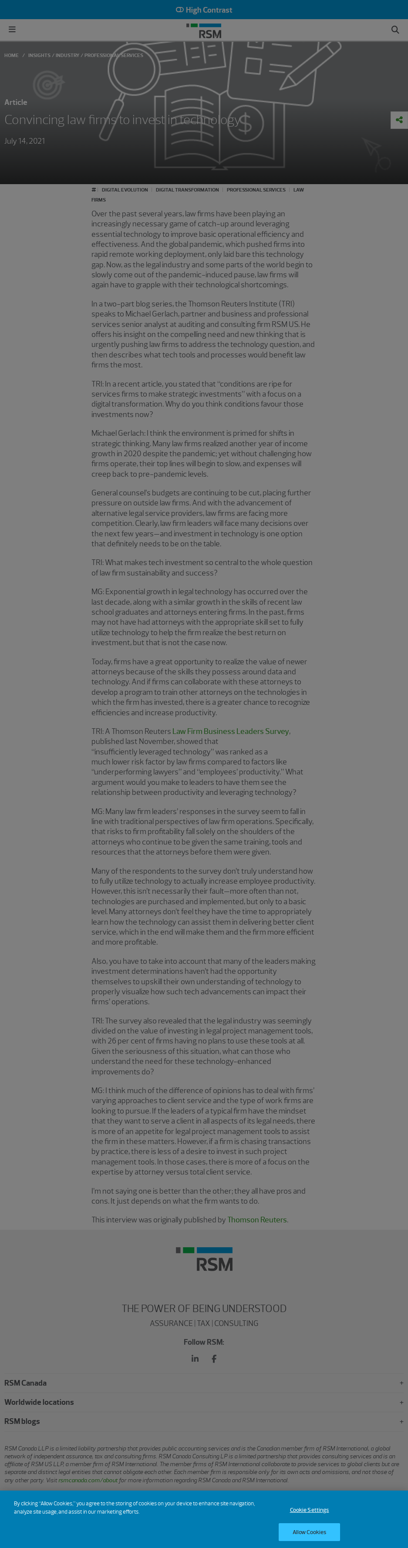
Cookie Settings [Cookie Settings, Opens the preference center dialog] (309, 1513)
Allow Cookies (310, 1535)
